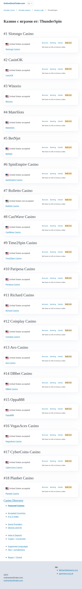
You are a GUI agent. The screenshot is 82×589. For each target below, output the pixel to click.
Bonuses (45, 43)
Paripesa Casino (13, 284)
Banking (53, 43)
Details (60, 43)
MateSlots (10, 127)
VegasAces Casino (14, 441)
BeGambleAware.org (68, 570)
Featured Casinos (16, 505)
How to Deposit (15, 535)
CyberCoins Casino (14, 467)
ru (29, 3)
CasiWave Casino (13, 232)
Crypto (11, 539)
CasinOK (9, 75)
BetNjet (9, 154)
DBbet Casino (12, 389)
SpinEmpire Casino (14, 180)
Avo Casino (10, 363)
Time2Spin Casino (14, 258)
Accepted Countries (16, 513)
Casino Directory (13, 500)
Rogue (11, 557)
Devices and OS (15, 527)
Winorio (9, 101)
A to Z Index (13, 516)
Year (10, 549)
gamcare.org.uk (66, 573)
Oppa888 (10, 415)
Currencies (21, 539)
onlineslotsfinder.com (13, 580)
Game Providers (15, 524)
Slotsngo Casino (13, 49)
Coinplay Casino (13, 337)
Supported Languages (18, 546)
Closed (19, 557)
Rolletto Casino (12, 206)
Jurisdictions (19, 549)
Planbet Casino (12, 493)
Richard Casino (12, 310)
